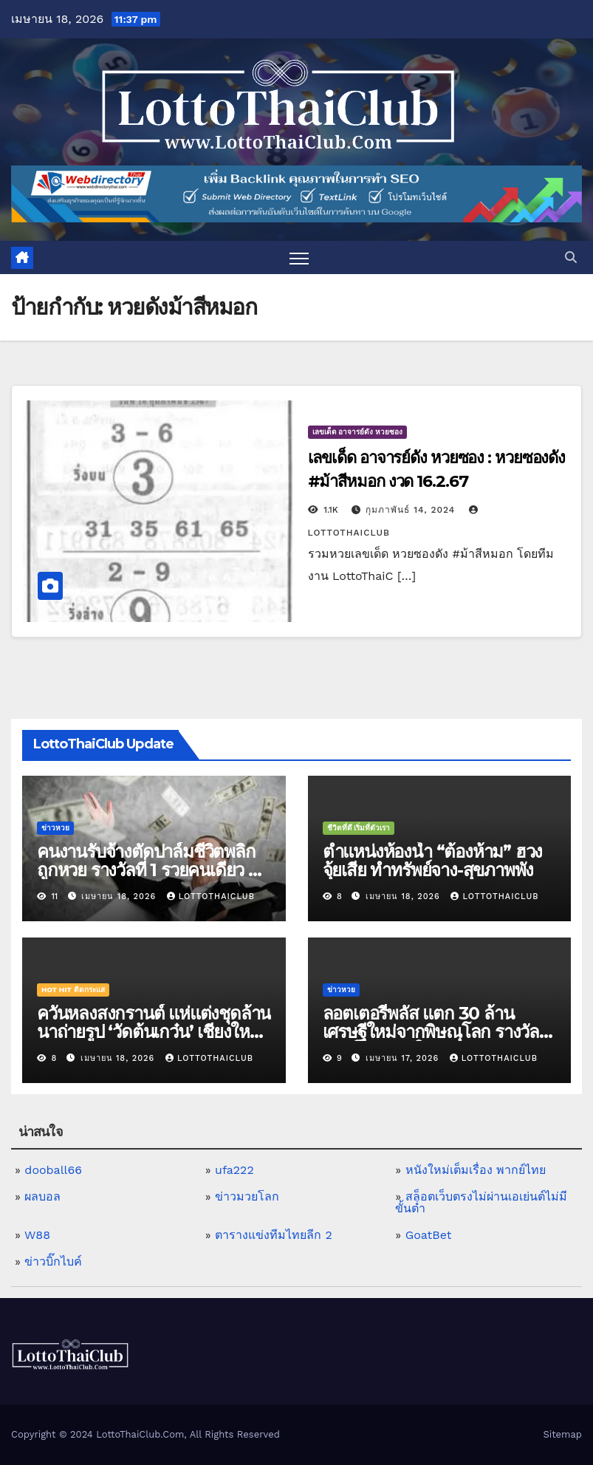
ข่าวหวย (55, 828)
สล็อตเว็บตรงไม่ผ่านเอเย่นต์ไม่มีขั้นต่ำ (480, 1202)
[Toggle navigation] (299, 257)
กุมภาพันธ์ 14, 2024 (412, 510)
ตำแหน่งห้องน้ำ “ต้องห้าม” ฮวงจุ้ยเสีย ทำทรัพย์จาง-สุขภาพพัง (433, 861)
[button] (571, 257)
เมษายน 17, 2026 (404, 1058)
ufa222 (234, 1170)
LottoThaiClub (211, 896)
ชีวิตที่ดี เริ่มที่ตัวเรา (359, 828)
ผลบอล (42, 1196)
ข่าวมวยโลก (247, 1196)
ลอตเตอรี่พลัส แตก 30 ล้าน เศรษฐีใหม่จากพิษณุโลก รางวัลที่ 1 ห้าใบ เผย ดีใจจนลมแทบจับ (436, 1032)
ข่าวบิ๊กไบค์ (53, 1261)
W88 (37, 1235)
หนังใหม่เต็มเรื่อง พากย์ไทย (475, 1170)
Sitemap (562, 1434)
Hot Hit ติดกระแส (73, 990)
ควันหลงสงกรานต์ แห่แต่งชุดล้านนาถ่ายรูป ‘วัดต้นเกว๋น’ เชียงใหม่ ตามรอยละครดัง (153, 1032)
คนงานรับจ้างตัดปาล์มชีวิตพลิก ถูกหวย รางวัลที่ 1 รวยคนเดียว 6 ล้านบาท (147, 870)
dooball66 (53, 1170)
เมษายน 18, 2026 (120, 896)
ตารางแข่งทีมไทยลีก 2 (273, 1235)
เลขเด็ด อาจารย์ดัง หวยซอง (357, 432)
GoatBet (428, 1235)
